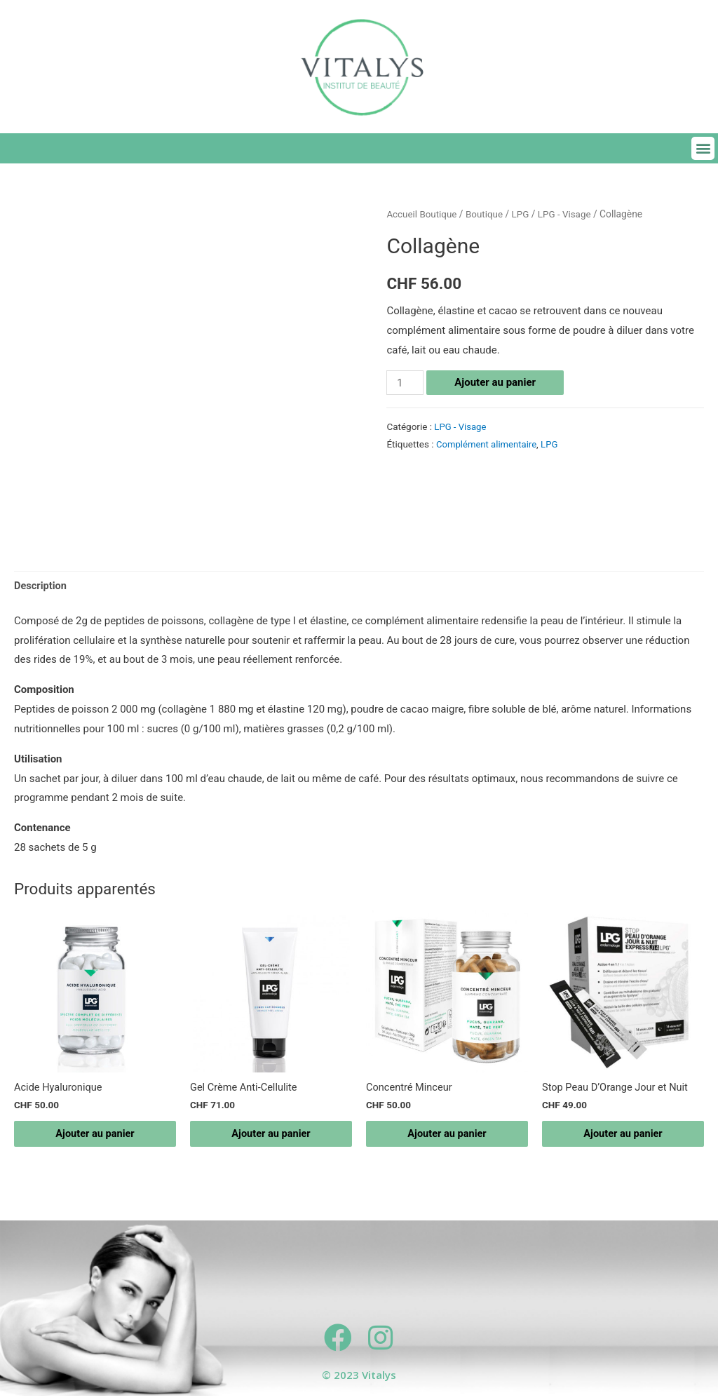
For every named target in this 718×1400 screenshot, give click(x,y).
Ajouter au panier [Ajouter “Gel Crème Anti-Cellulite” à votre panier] (271, 1136)
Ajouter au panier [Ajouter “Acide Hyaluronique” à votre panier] (95, 1136)
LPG (524, 214)
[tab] (41, 587)
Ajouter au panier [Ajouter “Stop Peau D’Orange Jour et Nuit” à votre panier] (623, 1136)
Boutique (487, 214)
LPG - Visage (568, 214)
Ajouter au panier (496, 382)
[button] (702, 148)
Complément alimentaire (488, 444)
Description (41, 586)
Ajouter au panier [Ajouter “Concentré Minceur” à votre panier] (447, 1136)
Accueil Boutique (422, 214)
